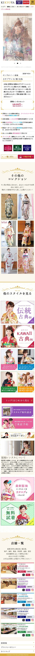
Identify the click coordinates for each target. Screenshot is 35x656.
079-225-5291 (22, 626)
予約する (21, 571)
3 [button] (20, 63)
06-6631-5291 (22, 596)
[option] (17, 37)
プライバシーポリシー (17, 647)
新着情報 (17, 643)
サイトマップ (17, 651)
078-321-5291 (22, 566)
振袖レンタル (10, 6)
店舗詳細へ (29, 571)
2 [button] (17, 63)
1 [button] (14, 63)
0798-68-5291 (22, 611)
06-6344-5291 (22, 581)
